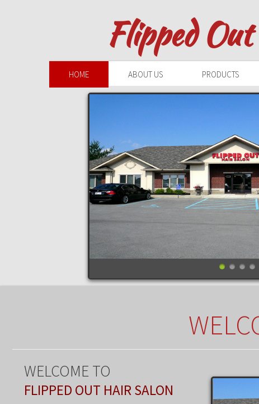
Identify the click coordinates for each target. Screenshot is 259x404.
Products (220, 74)
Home (79, 74)
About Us (145, 74)
